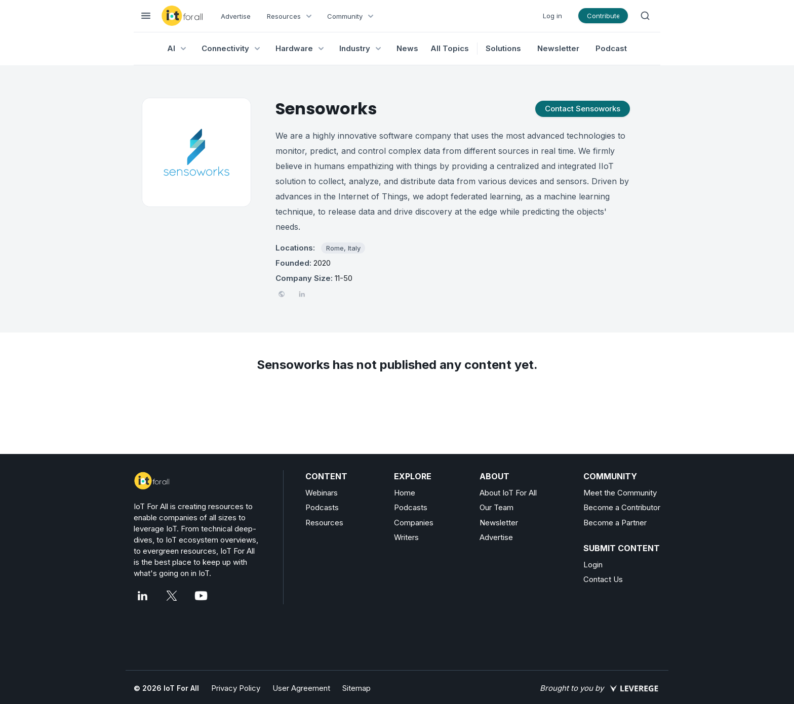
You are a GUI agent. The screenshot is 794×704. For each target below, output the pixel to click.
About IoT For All (508, 493)
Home (404, 493)
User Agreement (301, 688)
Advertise (236, 16)
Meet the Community (620, 493)
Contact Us (603, 579)
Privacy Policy (235, 688)
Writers (406, 537)
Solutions (503, 48)
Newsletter (558, 48)
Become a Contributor (621, 507)
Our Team (496, 507)
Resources (324, 522)
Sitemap (356, 688)
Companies (413, 522)
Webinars (321, 493)
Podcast (611, 48)
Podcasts (322, 507)
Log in (552, 16)
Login (593, 564)
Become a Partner (615, 522)
